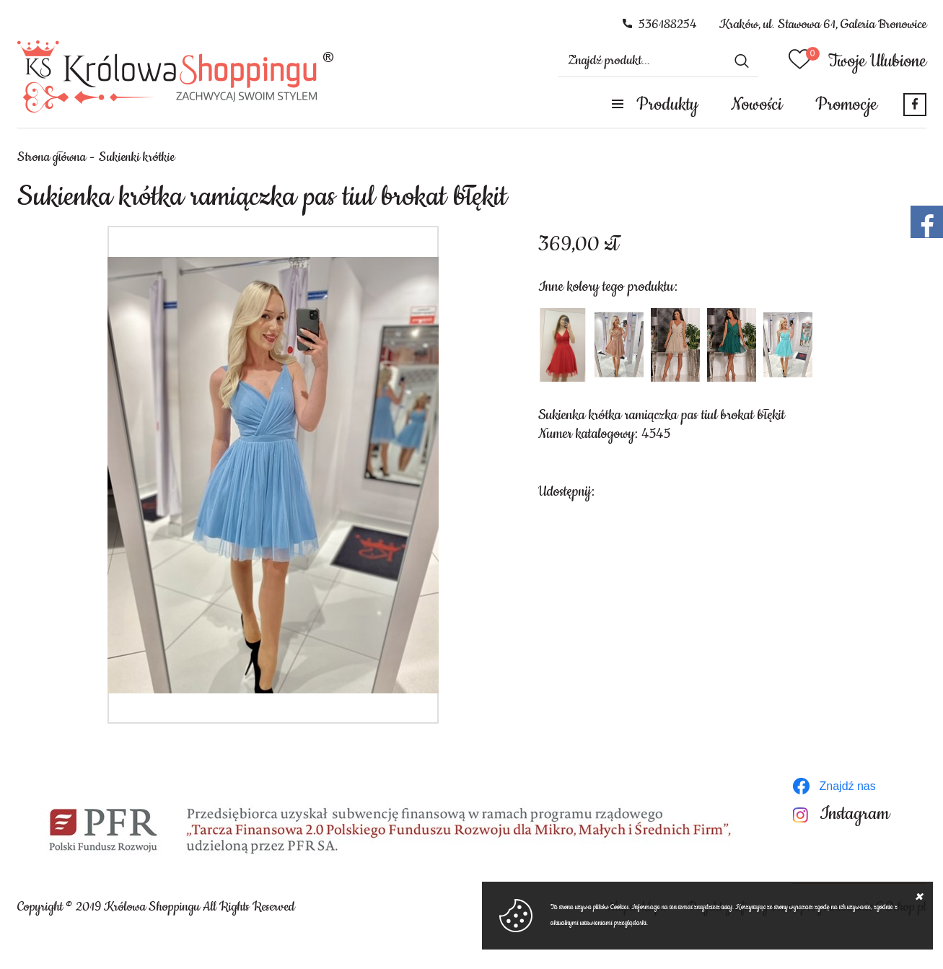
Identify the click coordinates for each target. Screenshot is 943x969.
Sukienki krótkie (137, 157)
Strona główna (51, 157)
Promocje (846, 104)
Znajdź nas (848, 786)
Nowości (756, 104)
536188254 (668, 24)
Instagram (855, 814)
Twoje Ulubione (877, 61)
